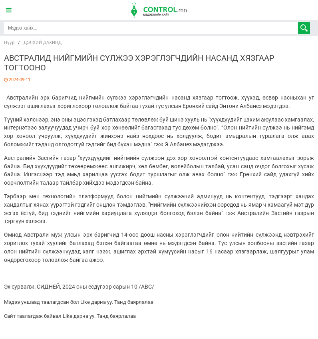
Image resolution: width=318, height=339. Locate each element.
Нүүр (9, 42)
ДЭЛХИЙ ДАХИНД (43, 42)
